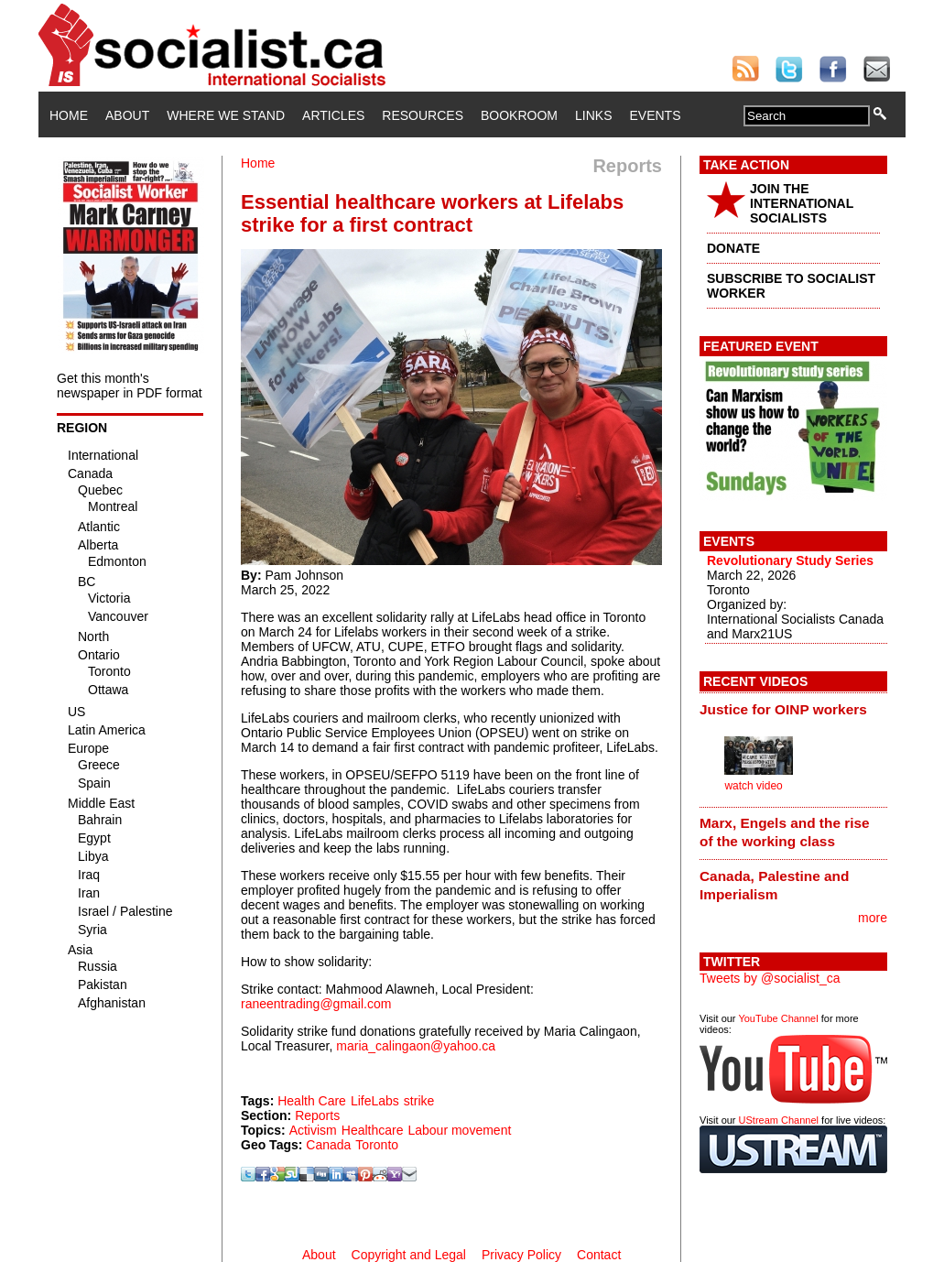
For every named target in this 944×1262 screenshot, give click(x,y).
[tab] (793, 708)
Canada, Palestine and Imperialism (774, 885)
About (127, 115)
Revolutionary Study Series (790, 560)
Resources (422, 115)
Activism (313, 1130)
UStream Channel (779, 1120)
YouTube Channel (778, 1018)
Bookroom (519, 115)
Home (68, 115)
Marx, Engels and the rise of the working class (785, 832)
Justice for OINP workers (783, 709)
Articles (333, 115)
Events (654, 115)
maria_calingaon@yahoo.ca (415, 1046)
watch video (753, 785)
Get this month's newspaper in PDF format (129, 385)
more (872, 917)
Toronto (376, 1144)
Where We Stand (226, 115)
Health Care (311, 1100)
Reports (317, 1115)
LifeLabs (375, 1100)
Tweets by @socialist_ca (770, 978)
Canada (328, 1144)
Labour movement (459, 1130)
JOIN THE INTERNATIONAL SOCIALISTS (801, 203)
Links (593, 115)
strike (419, 1100)
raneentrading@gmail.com (316, 1003)
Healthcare (373, 1130)
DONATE (733, 248)
